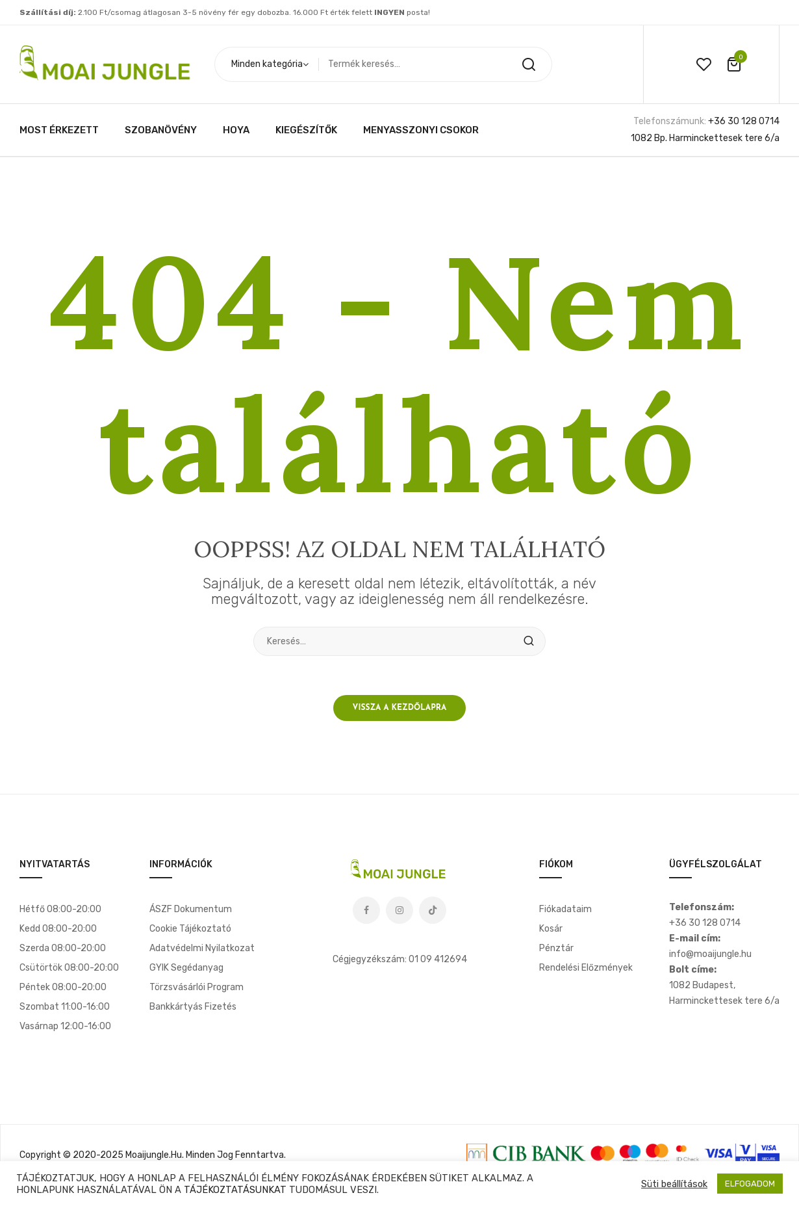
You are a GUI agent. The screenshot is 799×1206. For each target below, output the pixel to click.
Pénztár (556, 948)
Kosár (551, 928)
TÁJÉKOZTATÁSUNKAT (235, 1190)
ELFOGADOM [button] (750, 1183)
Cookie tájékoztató (190, 928)
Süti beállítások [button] (674, 1184)
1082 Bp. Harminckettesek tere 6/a (705, 138)
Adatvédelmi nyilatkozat (202, 948)
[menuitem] (59, 130)
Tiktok (432, 910)
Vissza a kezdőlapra (400, 708)
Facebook (366, 910)
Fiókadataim (565, 909)
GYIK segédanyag (186, 967)
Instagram (399, 910)
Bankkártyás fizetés (192, 1006)
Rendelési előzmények (586, 967)
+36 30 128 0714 (744, 121)
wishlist (703, 64)
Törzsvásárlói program (196, 987)
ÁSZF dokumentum (190, 909)
